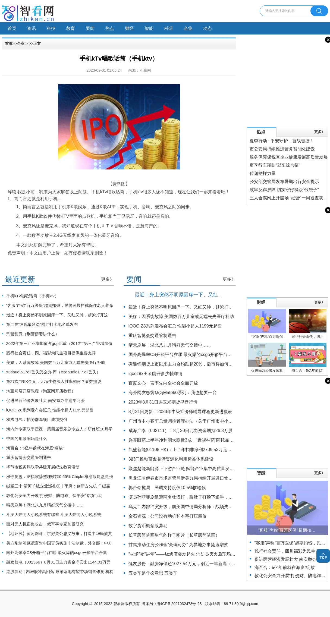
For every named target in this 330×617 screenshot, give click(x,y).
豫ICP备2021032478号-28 (179, 604)
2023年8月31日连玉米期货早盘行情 (162, 402)
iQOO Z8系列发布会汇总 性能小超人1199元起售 (50, 410)
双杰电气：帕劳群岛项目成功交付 (36, 419)
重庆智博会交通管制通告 (28, 457)
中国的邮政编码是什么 (26, 438)
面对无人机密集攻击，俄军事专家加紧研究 (45, 524)
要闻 (90, 28)
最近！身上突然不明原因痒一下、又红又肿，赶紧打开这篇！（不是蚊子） (215, 294)
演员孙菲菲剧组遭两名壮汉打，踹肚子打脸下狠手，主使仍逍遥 (189, 497)
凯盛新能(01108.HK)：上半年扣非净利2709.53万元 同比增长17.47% (194, 449)
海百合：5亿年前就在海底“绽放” (35, 448)
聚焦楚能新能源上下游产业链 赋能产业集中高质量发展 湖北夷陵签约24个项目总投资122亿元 (218, 468)
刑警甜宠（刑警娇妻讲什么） (32, 334)
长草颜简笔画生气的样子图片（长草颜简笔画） (174, 535)
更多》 (107, 279)
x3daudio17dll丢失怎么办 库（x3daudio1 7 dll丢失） (53, 372)
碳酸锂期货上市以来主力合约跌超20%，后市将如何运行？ (184, 364)
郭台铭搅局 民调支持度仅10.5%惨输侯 (167, 487)
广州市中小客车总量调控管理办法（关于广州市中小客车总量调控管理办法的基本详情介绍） (217, 421)
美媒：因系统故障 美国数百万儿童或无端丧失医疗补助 (55, 362)
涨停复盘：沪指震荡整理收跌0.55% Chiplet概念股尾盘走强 (59, 476)
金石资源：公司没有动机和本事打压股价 (167, 516)
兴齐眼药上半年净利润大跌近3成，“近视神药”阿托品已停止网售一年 (194, 440)
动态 (207, 28)
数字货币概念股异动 (148, 525)
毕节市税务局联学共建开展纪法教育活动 (43, 467)
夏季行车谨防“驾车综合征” (275, 165)
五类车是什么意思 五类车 (152, 573)
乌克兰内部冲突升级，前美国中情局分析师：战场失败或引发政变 (191, 506)
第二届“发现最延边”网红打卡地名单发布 (42, 324)
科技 (51, 28)
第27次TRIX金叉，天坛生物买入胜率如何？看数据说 (54, 381)
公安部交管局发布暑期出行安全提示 (284, 181)
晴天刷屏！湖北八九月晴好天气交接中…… (45, 505)
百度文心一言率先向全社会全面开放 (163, 383)
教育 (70, 28)
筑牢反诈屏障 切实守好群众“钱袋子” (284, 189)
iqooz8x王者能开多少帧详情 (155, 373)
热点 (109, 28)
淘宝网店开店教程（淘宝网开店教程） (41, 391)
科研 (168, 28)
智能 (148, 28)
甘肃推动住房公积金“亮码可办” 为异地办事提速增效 (178, 544)
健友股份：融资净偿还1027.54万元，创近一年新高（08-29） (187, 563)
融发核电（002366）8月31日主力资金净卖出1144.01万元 (58, 562)
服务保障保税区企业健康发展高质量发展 (289, 157)
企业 (188, 28)
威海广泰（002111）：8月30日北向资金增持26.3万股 (180, 430)
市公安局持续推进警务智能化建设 (282, 149)
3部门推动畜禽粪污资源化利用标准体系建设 (170, 459)
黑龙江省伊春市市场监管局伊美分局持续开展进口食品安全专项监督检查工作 (202, 478)
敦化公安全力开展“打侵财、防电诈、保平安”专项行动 (54, 495)
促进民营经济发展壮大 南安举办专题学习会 (45, 400)
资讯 (31, 28)
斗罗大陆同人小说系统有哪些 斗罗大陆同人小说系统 (53, 514)
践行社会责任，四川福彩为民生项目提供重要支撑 (51, 353)
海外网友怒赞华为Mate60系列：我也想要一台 (172, 392)
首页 (12, 28)
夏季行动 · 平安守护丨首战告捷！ (282, 140)
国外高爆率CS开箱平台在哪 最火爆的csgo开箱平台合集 (56, 552)
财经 (129, 28)
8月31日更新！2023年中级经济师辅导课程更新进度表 (180, 411)
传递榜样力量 (263, 173)
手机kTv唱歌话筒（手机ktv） (32, 296)
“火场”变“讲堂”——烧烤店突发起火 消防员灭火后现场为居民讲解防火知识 (199, 554)
